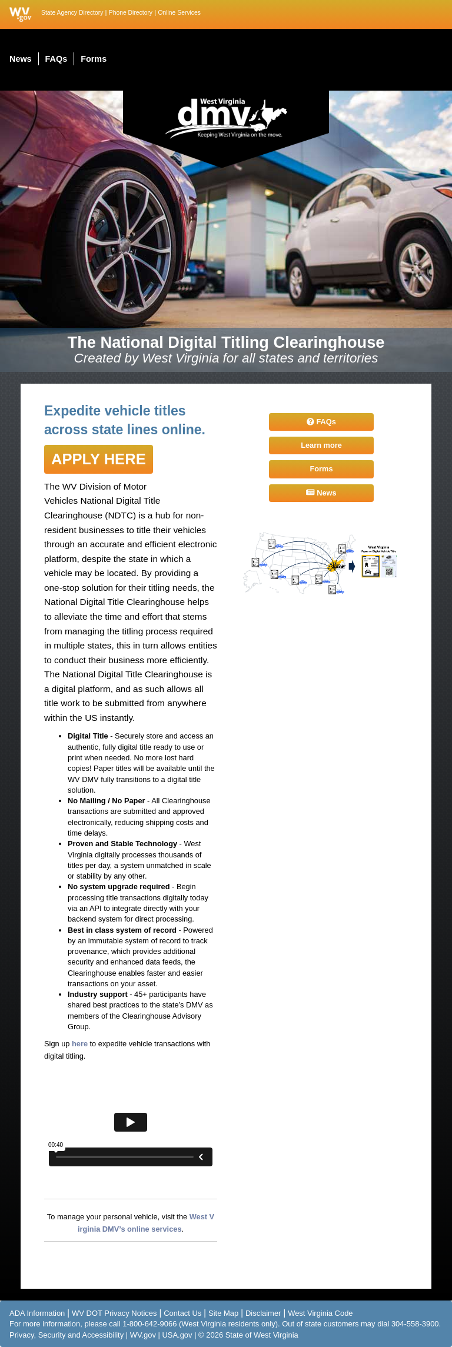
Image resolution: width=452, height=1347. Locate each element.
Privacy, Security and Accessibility (66, 1335)
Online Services (179, 12)
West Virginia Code (320, 1313)
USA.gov (177, 1335)
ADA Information (37, 1313)
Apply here (98, 459)
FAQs (321, 421)
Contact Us (182, 1313)
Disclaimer (263, 1313)
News (321, 492)
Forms (321, 468)
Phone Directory (130, 12)
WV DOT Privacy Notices (114, 1313)
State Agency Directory (72, 12)
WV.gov (143, 1335)
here (80, 1043)
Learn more (321, 445)
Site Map (223, 1313)
